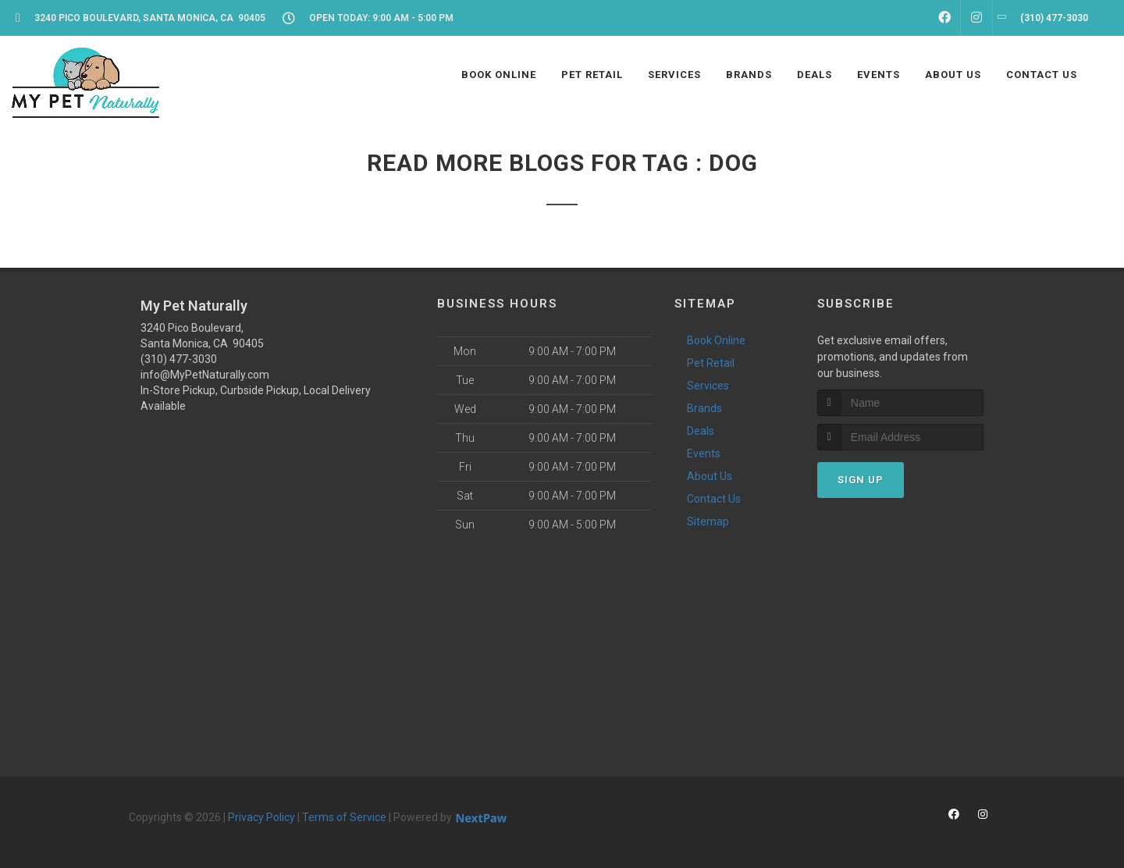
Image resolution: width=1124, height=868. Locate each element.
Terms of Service (344, 817)
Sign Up (861, 480)
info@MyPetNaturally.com (204, 374)
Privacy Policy (261, 817)
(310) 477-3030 (178, 359)
